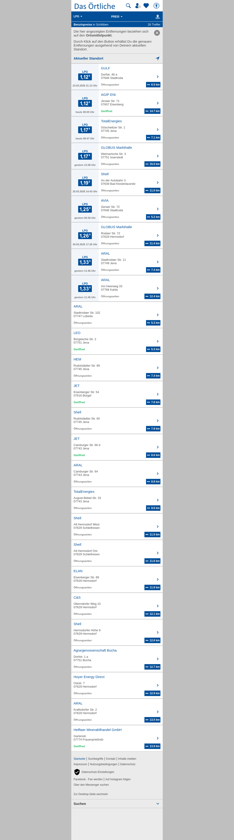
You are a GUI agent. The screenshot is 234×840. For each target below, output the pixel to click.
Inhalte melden (127, 758)
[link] (157, 32)
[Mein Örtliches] (138, 5)
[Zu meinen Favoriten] (146, 5)
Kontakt (110, 758)
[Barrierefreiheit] (157, 5)
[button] (94, 772)
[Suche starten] (128, 5)
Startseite (79, 758)
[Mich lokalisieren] (117, 58)
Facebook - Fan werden (88, 779)
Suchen (80, 804)
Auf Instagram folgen (118, 779)
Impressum (80, 764)
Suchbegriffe (95, 758)
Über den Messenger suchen (91, 784)
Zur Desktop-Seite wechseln (91, 794)
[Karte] (156, 16)
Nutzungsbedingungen (103, 764)
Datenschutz (128, 764)
